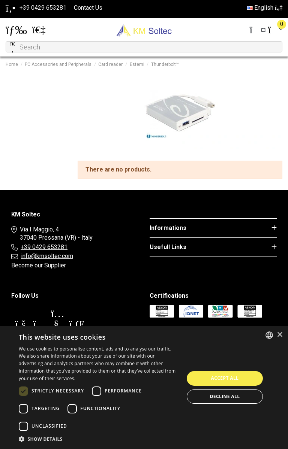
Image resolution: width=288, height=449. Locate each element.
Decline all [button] (225, 396)
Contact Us (88, 7)
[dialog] (144, 387)
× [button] (279, 335)
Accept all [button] (225, 378)
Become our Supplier (38, 265)
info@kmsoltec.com (47, 256)
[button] (99, 439)
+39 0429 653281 (44, 247)
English (264, 7)
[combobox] (269, 335)
